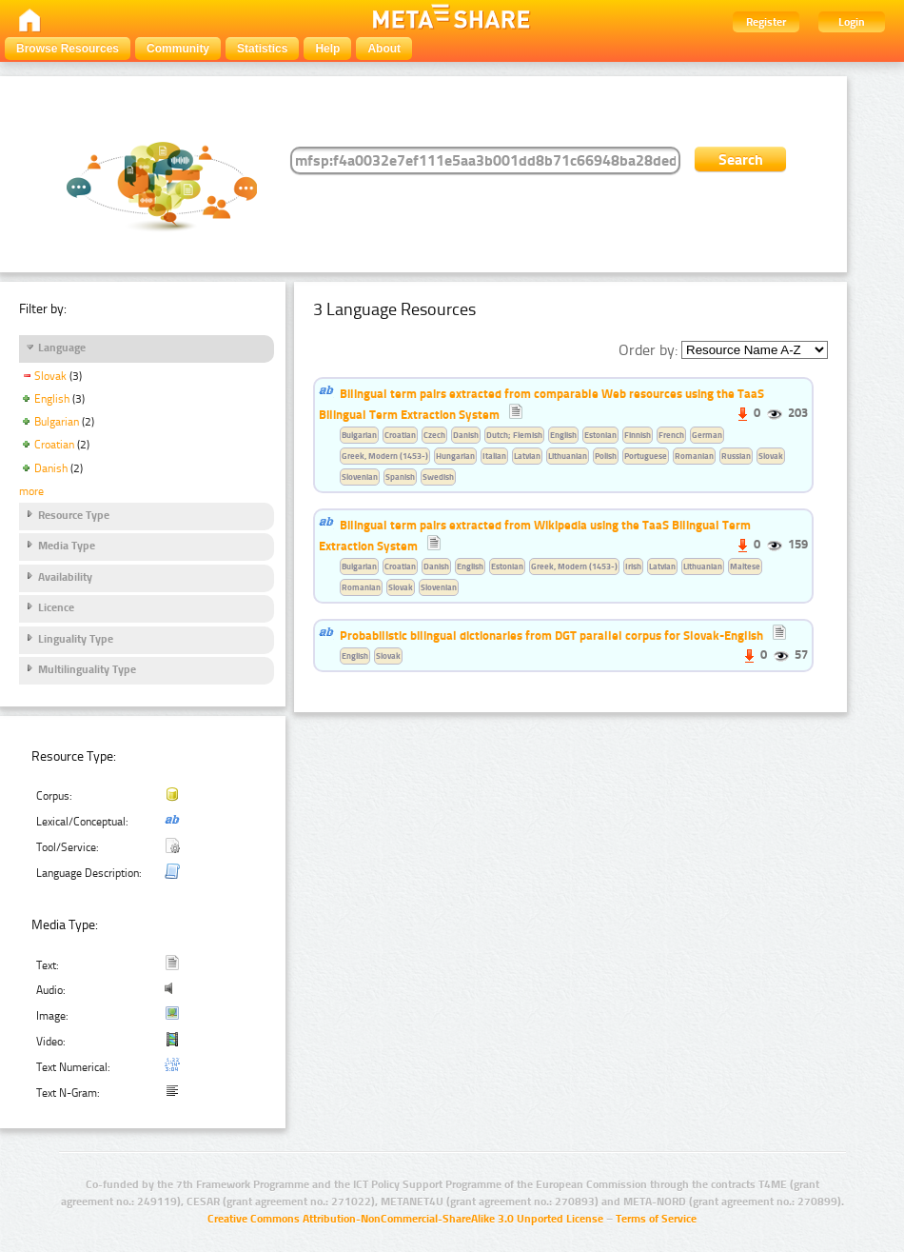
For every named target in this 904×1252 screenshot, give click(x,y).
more (31, 491)
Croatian (54, 444)
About (384, 48)
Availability (65, 577)
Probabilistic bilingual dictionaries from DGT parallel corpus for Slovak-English (551, 635)
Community (178, 48)
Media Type (66, 545)
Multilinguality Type (87, 669)
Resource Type (73, 515)
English (51, 399)
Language (62, 347)
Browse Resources (67, 48)
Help (327, 48)
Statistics (262, 48)
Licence (56, 607)
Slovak (50, 376)
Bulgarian (56, 421)
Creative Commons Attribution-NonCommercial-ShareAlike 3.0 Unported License (405, 1218)
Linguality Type (75, 639)
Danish (51, 468)
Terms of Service (656, 1218)
